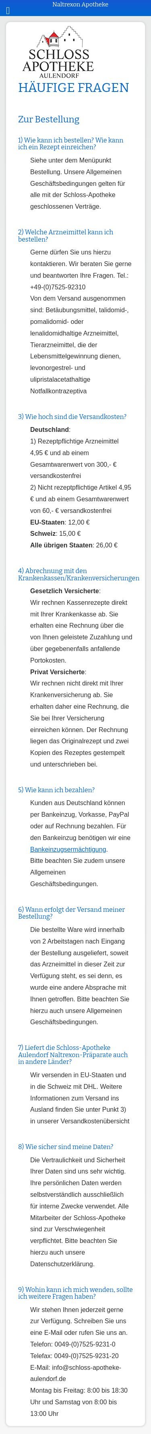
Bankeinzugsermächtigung (68, 849)
